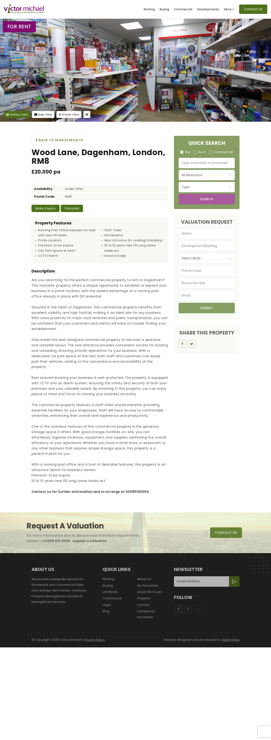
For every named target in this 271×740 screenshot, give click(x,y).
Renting (149, 9)
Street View (69, 114)
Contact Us (253, 9)
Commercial (183, 9)
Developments (208, 9)
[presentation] (264, 68)
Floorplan (71, 208)
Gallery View (17, 114)
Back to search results (59, 140)
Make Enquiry (45, 208)
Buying (164, 9)
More (227, 9)
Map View (43, 114)
